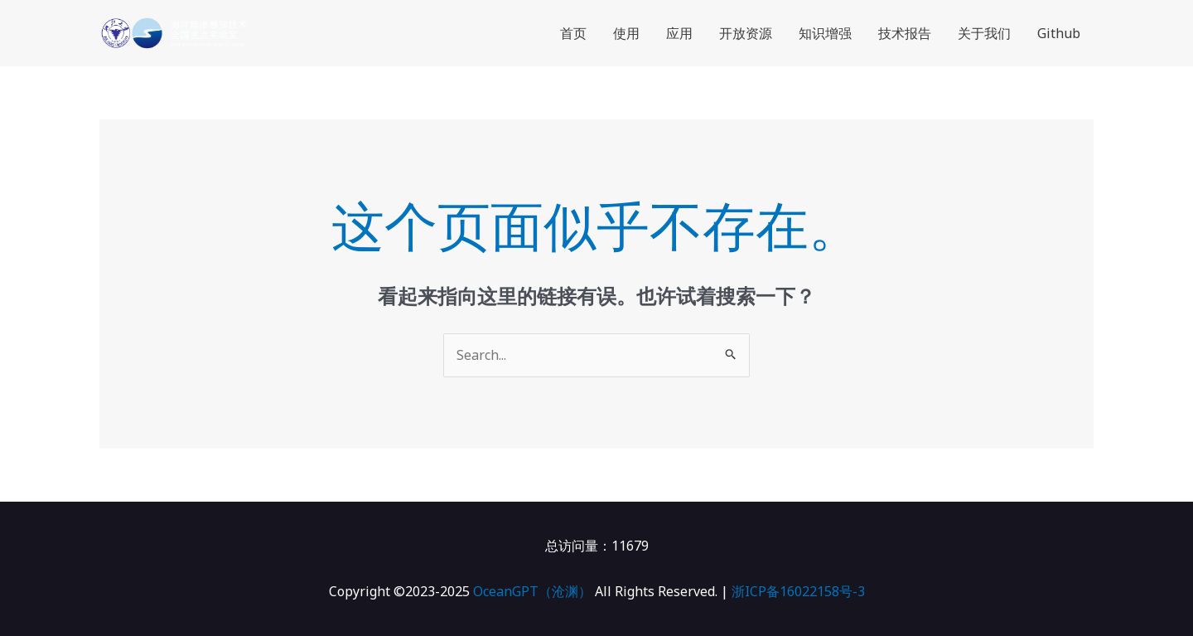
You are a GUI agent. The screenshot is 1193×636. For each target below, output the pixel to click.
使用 (626, 33)
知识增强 (825, 33)
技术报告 (904, 33)
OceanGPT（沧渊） (532, 591)
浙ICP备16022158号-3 (798, 591)
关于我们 (984, 33)
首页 (573, 33)
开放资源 (745, 33)
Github (1058, 33)
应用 (679, 33)
